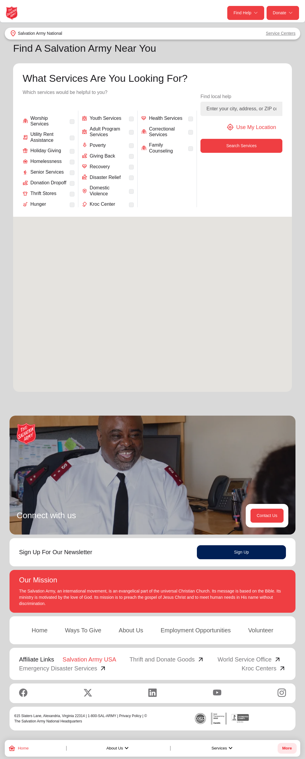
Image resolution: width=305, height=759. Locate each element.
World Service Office (249, 659)
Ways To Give (83, 630)
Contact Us (267, 515)
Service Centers (280, 33)
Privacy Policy (130, 716)
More (287, 748)
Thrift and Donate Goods (167, 659)
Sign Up (241, 552)
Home (39, 630)
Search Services (241, 145)
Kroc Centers (264, 668)
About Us (118, 748)
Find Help (246, 13)
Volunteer (260, 630)
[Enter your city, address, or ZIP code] (241, 109)
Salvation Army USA (89, 659)
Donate (283, 13)
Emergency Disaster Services (63, 668)
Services (222, 748)
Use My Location (251, 127)
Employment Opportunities (196, 630)
